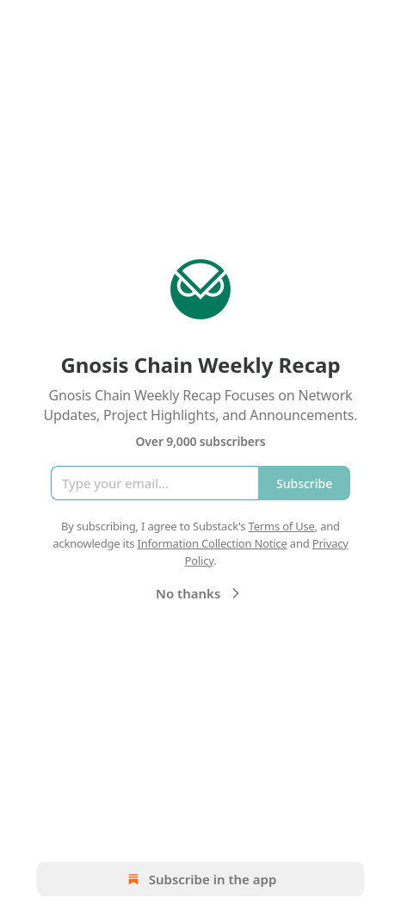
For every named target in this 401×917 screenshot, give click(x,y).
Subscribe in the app (201, 879)
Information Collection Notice (212, 543)
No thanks (200, 593)
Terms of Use (282, 526)
